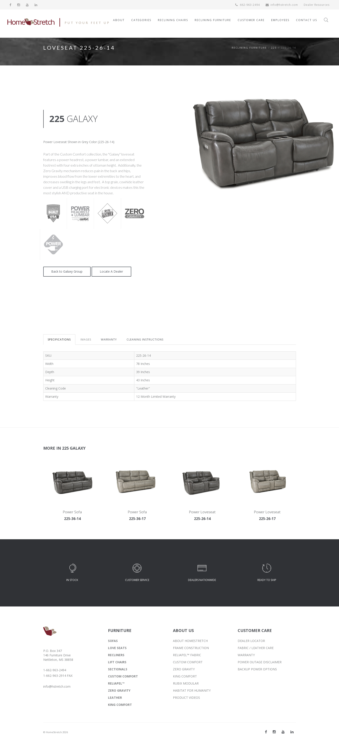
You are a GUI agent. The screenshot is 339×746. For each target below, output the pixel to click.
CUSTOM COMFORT (123, 676)
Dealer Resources (316, 5)
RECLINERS (116, 655)
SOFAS (113, 641)
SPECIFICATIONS (59, 339)
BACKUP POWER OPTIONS (257, 669)
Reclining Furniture (249, 47)
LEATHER (115, 697)
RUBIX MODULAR (186, 683)
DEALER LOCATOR (251, 641)
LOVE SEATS (117, 648)
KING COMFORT (120, 705)
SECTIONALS (117, 669)
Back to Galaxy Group (67, 272)
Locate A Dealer (111, 272)
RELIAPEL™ (116, 683)
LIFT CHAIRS (117, 662)
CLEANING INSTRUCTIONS (145, 339)
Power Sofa (72, 512)
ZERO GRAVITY (119, 690)
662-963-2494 (247, 5)
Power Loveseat (202, 512)
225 (273, 47)
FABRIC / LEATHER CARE (256, 648)
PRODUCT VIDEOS (186, 697)
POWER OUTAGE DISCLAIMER (260, 662)
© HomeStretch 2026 (55, 732)
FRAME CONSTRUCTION (191, 648)
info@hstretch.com (282, 5)
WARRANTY (109, 339)
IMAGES (86, 339)
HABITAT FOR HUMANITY (192, 690)
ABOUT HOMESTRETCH (190, 641)
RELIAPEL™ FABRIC (187, 655)
